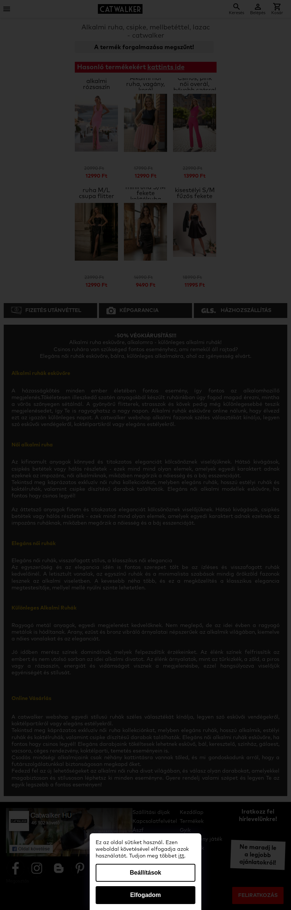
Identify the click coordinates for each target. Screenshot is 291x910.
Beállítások (145, 872)
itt (181, 856)
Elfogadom (145, 895)
